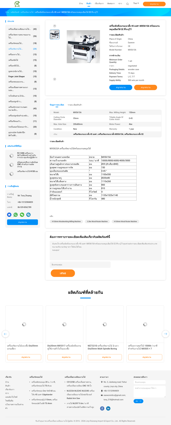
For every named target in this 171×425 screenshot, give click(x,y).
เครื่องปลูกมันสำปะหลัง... (22, 115)
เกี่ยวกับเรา (9, 389)
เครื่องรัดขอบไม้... (22, 43)
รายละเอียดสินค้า (75, 105)
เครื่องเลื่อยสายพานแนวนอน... (22, 88)
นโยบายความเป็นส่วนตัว (14, 406)
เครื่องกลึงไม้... (22, 65)
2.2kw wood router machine (97, 221)
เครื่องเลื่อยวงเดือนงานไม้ (75, 377)
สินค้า (7, 386)
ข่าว (7, 393)
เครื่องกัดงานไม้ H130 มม (27, 171)
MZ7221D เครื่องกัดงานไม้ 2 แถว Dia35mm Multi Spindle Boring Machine (103, 348)
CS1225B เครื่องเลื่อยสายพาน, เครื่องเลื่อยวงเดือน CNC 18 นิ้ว (79, 384)
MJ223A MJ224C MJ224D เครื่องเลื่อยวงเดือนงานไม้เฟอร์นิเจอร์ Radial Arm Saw (80, 394)
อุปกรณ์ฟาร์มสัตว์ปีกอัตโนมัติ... (22, 133)
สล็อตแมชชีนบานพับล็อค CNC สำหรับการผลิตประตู (27, 164)
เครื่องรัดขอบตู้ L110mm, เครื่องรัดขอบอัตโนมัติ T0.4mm (44, 401)
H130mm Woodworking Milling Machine (66, 221)
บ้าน (7, 382)
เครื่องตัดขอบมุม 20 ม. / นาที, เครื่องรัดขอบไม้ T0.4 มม (43, 384)
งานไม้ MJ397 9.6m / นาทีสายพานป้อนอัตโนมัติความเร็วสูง (80, 405)
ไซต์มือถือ (9, 401)
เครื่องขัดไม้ (22, 60)
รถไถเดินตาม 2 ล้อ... (22, 96)
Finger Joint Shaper (22, 76)
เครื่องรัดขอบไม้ (35, 377)
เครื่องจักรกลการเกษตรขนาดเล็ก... (22, 108)
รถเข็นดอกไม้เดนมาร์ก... (22, 127)
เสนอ (63, 273)
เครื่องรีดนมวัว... (22, 121)
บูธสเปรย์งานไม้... (22, 71)
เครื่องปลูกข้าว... (22, 101)
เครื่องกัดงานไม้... (22, 49)
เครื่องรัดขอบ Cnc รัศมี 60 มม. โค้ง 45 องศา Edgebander (44, 393)
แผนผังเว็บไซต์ (11, 397)
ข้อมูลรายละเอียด (57, 105)
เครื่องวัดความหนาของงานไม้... (22, 36)
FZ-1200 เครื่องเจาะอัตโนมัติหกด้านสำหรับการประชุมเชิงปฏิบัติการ (27, 155)
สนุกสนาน (154, 4)
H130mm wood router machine (125, 221)
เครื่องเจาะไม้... (22, 54)
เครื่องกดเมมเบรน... (22, 81)
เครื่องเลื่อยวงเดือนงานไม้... (22, 29)
